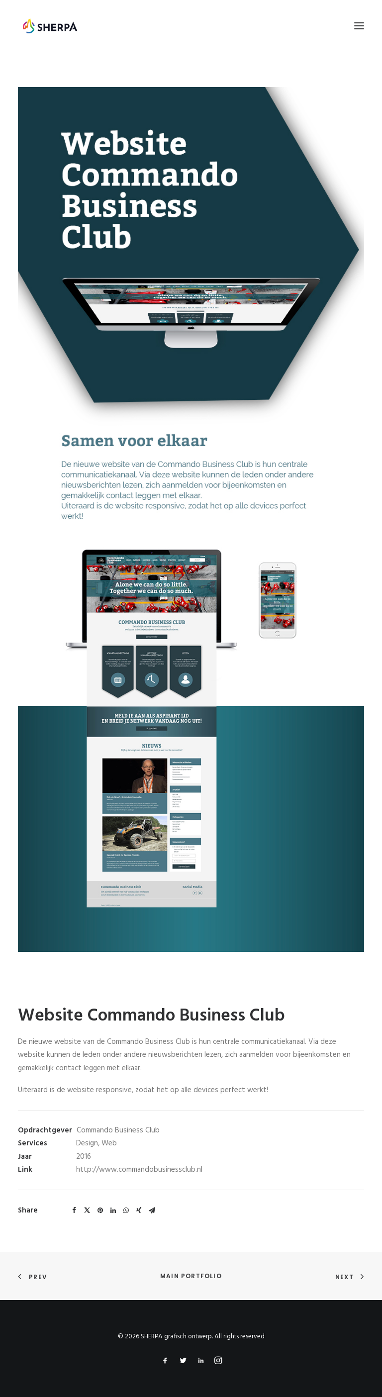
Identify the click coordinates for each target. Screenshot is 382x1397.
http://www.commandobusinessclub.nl (139, 1170)
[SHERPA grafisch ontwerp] (50, 25)
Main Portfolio (191, 1276)
